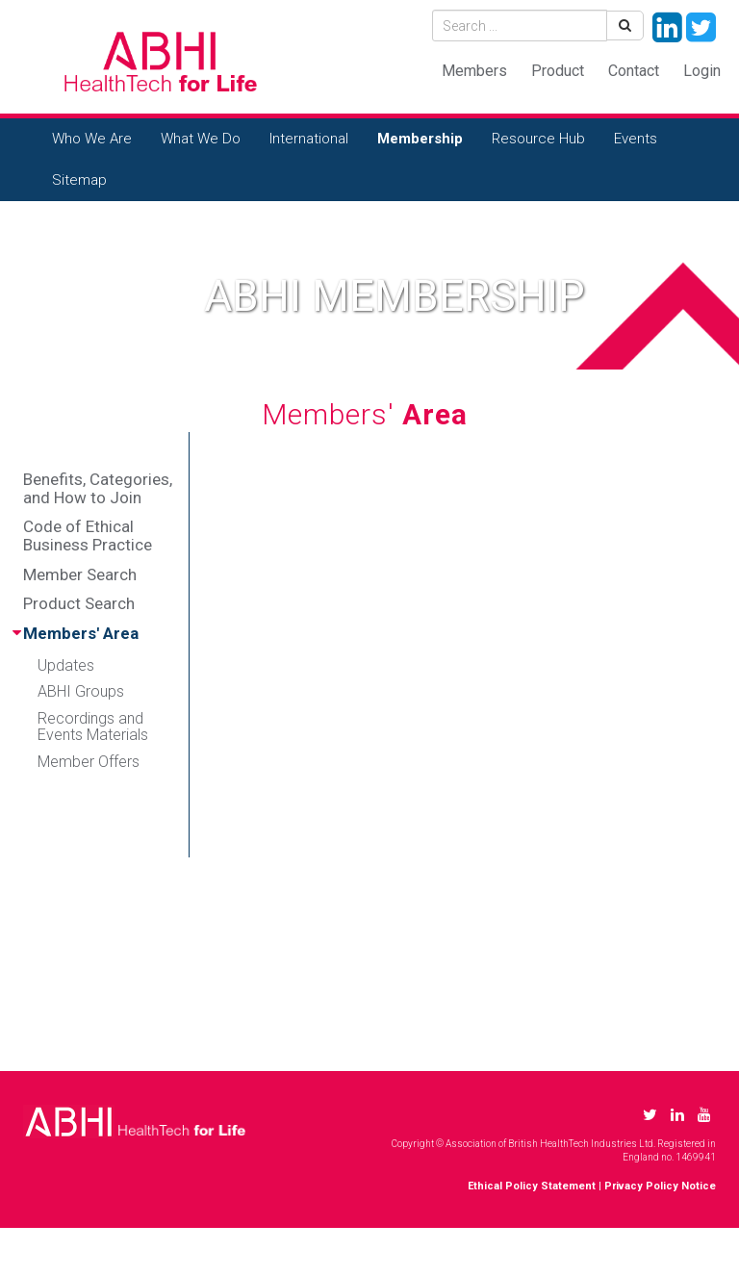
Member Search (80, 574)
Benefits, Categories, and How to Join (97, 488)
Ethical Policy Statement (532, 1186)
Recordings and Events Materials (93, 727)
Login (702, 71)
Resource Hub (538, 138)
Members (474, 71)
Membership (420, 138)
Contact (633, 71)
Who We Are (92, 138)
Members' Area (81, 633)
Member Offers (89, 762)
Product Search (79, 603)
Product (557, 71)
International (308, 138)
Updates (66, 665)
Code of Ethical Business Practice (87, 535)
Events (635, 138)
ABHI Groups (81, 691)
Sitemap (79, 180)
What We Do (201, 138)
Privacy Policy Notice (660, 1186)
